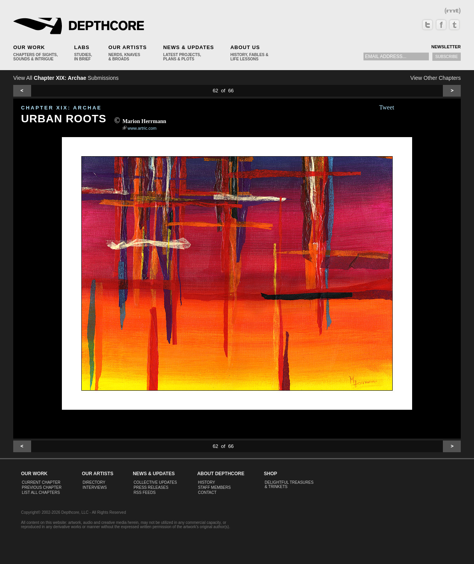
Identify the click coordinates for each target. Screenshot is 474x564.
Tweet (386, 107)
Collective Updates (155, 482)
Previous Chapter (41, 487)
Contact (207, 492)
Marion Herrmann (144, 121)
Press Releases (150, 487)
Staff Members (214, 487)
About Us (245, 47)
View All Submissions (66, 78)
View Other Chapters (435, 78)
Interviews (95, 487)
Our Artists (128, 47)
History (206, 482)
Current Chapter (41, 482)
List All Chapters (41, 492)
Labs (81, 47)
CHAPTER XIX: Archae (61, 108)
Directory (94, 482)
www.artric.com (142, 128)
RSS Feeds (144, 492)
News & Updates (188, 47)
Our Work (29, 47)
